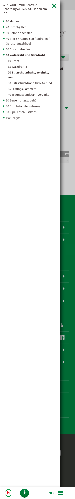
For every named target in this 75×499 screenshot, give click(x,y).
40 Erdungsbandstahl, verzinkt (28, 94)
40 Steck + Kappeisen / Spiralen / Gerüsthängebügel (28, 41)
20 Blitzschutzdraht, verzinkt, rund (28, 74)
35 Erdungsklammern (22, 89)
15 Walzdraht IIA (18, 67)
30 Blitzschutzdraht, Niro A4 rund (30, 83)
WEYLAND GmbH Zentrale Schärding (25, 9)
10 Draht (13, 61)
